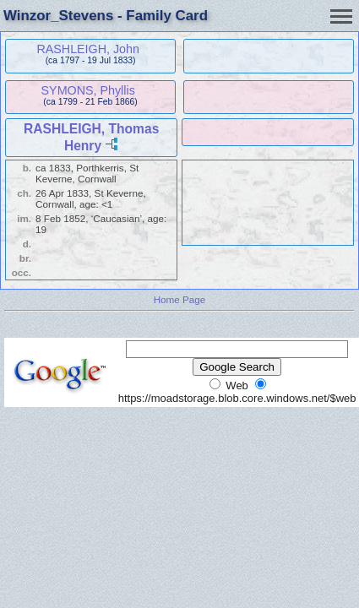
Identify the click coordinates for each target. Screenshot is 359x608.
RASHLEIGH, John (87, 49)
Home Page (180, 299)
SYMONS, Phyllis (88, 90)
